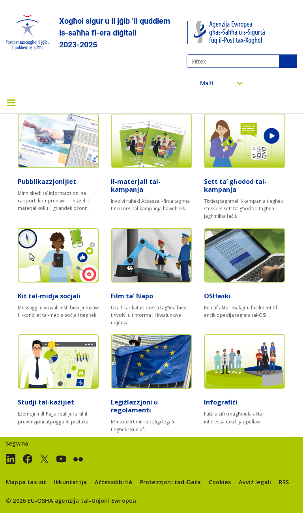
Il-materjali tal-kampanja (136, 185)
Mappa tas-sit (26, 482)
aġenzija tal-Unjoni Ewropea (95, 500)
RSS (284, 482)
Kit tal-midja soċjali (49, 296)
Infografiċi (221, 402)
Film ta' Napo (132, 296)
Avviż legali (255, 482)
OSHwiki (217, 296)
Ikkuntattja (70, 482)
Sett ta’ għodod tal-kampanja (235, 185)
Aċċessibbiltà (114, 482)
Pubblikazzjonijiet (47, 181)
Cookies (220, 482)
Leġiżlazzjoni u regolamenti (134, 406)
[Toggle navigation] (11, 102)
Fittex (288, 61)
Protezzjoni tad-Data (170, 482)
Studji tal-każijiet (46, 402)
